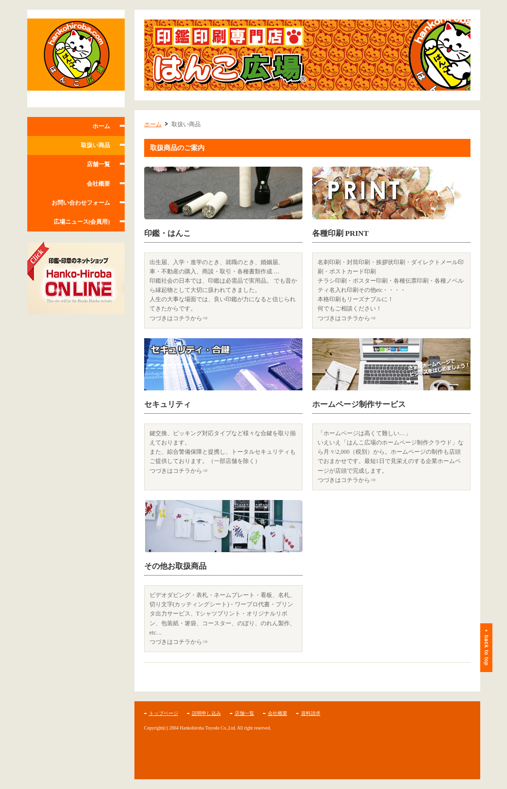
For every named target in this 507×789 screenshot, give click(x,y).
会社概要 (98, 183)
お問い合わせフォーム (81, 202)
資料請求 (310, 713)
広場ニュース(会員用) (82, 221)
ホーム (101, 126)
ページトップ (486, 647)
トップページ (163, 713)
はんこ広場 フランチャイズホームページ (76, 58)
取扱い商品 (95, 145)
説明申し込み (206, 713)
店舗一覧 (98, 164)
